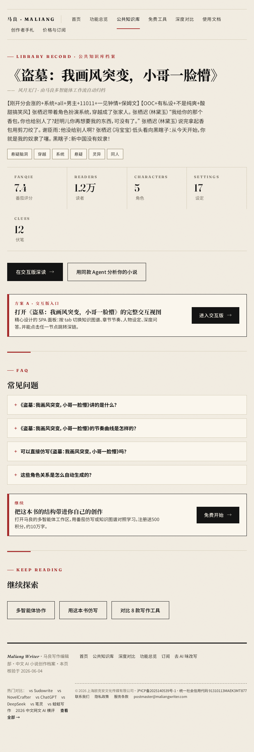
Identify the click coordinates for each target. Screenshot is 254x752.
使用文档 (211, 19)
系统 (60, 154)
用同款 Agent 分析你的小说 (106, 271)
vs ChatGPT (46, 697)
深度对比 (184, 19)
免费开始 (214, 514)
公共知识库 (128, 19)
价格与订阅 (54, 29)
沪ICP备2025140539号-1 (156, 690)
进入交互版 (211, 315)
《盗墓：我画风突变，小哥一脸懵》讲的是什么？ (69, 404)
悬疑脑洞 (19, 154)
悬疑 (78, 154)
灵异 (97, 154)
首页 (76, 19)
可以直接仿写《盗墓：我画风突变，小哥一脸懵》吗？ (74, 451)
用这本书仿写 (83, 610)
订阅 (165, 656)
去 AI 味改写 (185, 656)
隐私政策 (102, 696)
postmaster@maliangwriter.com (160, 696)
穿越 (42, 154)
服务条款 (121, 696)
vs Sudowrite (41, 690)
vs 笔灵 (36, 703)
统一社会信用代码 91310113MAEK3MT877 (213, 690)
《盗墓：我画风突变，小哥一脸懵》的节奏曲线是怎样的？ (78, 428)
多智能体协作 (31, 610)
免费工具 (157, 19)
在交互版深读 (31, 271)
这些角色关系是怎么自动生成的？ (56, 474)
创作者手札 (22, 29)
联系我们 (82, 696)
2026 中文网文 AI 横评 (35, 710)
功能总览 (99, 19)
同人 (115, 154)
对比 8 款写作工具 (140, 610)
